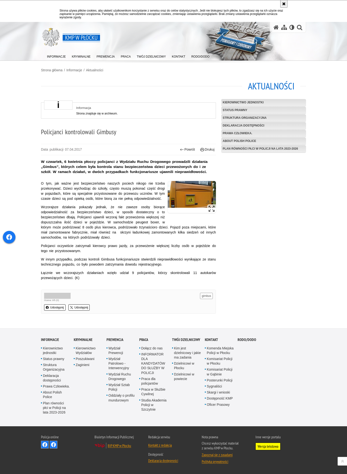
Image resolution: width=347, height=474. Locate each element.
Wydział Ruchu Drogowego (119, 376)
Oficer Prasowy (218, 405)
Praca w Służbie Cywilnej (153, 391)
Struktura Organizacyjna (245, 118)
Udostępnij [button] (55, 307)
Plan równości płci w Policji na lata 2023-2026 (260, 148)
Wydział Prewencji (115, 350)
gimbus (206, 296)
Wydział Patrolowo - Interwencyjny (118, 363)
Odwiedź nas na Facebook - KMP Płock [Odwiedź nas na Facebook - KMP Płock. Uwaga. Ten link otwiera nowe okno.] (45, 444)
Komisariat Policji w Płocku (220, 361)
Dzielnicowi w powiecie (184, 376)
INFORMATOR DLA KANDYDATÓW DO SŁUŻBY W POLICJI (153, 363)
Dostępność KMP (220, 398)
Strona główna (52, 70)
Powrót (187, 149)
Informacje (74, 70)
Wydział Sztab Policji (119, 387)
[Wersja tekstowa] (291, 27)
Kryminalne (83, 339)
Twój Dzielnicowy (186, 339)
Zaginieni (82, 365)
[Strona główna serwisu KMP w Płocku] (276, 27)
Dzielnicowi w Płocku (184, 365)
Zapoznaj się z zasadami (217, 454)
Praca (143, 339)
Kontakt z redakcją (160, 445)
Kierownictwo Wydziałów (85, 350)
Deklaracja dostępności (243, 125)
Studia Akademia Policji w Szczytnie (154, 404)
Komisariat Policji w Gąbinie (220, 371)
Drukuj (207, 149)
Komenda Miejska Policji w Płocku (220, 350)
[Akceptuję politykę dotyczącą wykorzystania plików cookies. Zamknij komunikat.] (283, 4)
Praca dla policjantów (149, 381)
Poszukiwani (85, 359)
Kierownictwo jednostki (243, 102)
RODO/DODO (247, 339)
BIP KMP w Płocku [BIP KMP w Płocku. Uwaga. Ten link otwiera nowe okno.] (119, 445)
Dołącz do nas (152, 348)
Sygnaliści (214, 386)
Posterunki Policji (220, 380)
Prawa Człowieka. (237, 133)
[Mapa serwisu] (284, 27)
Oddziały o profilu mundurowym (121, 398)
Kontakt (211, 339)
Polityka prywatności (215, 461)
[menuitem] (56, 55)
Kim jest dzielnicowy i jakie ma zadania (187, 352)
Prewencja (115, 339)
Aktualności (94, 70)
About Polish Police (239, 141)
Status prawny (235, 110)
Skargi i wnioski (218, 392)
